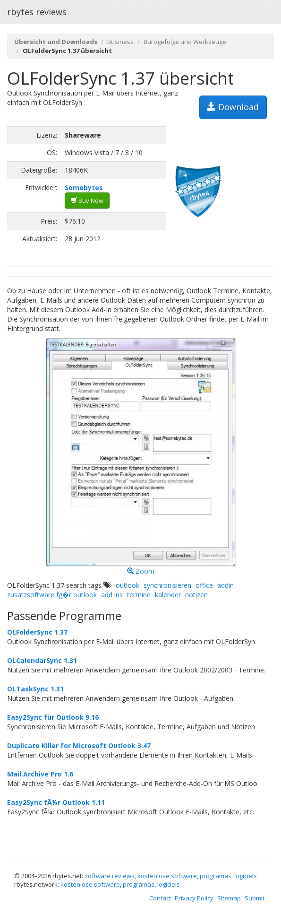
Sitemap (229, 898)
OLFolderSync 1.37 (37, 632)
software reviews (110, 876)
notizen (196, 594)
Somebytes (84, 187)
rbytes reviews (37, 11)
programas (215, 876)
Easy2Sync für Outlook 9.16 (53, 717)
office (204, 585)
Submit (254, 898)
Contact (160, 898)
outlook (127, 585)
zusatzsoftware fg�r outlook (52, 594)
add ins (112, 594)
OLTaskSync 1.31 (35, 688)
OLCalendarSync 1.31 (42, 660)
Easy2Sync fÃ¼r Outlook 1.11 (56, 802)
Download (233, 107)
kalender (168, 594)
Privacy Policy (194, 898)
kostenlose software (167, 876)
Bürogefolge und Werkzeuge (185, 41)
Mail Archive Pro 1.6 (40, 773)
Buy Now (87, 200)
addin (225, 585)
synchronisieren (167, 585)
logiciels (245, 876)
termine (139, 594)
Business (120, 41)
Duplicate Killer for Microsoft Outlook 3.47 (79, 745)
